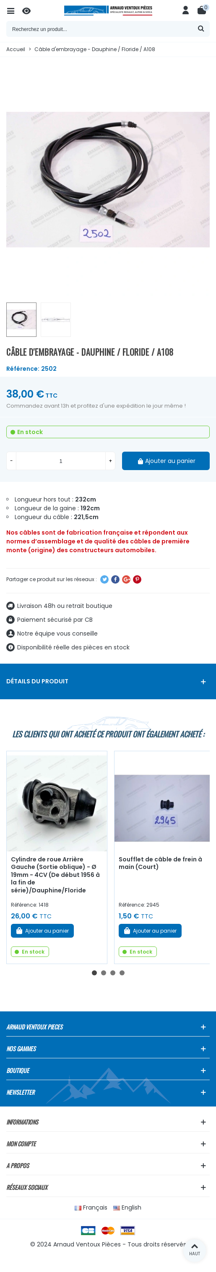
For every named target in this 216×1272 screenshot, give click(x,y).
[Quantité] (61, 461)
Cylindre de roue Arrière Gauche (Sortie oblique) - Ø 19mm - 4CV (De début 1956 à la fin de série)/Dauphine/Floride (55, 875)
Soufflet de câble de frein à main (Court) (160, 863)
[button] (94, 972)
